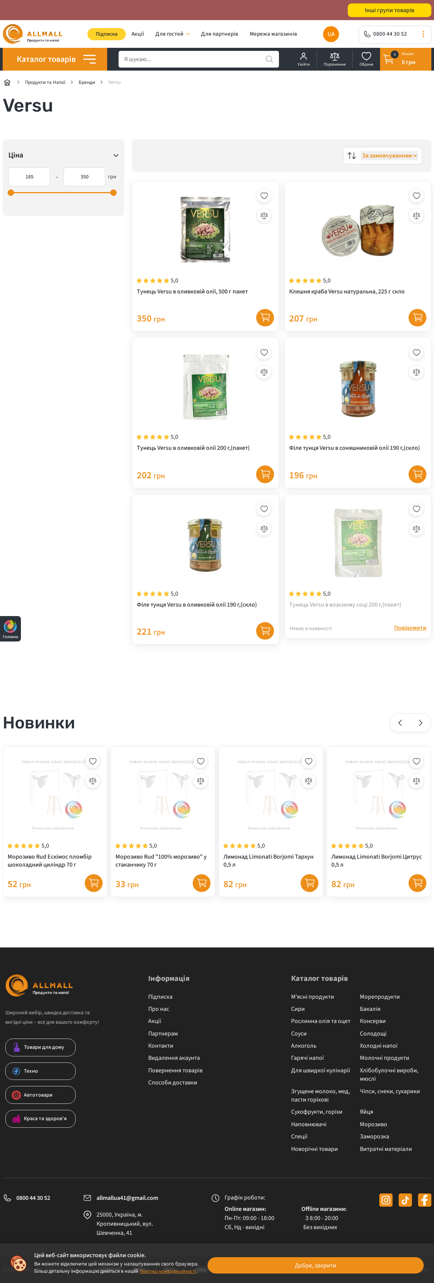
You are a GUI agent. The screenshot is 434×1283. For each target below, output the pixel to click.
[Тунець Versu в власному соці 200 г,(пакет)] (358, 570)
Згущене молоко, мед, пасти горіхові (320, 1095)
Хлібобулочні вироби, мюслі (389, 1074)
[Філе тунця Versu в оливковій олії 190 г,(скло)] (205, 570)
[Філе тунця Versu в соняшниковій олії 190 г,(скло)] (358, 409)
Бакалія (370, 1009)
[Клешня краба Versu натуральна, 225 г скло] (358, 248)
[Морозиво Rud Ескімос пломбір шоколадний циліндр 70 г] (55, 827)
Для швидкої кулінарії (320, 1070)
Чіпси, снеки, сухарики (390, 1091)
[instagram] (386, 1200)
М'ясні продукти (312, 997)
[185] (29, 179)
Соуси (299, 1033)
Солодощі (373, 1033)
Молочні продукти (384, 1058)
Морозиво (373, 1124)
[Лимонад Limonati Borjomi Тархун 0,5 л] (271, 827)
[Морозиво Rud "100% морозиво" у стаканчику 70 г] (163, 827)
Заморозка (374, 1136)
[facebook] (424, 1200)
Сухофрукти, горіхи (316, 1112)
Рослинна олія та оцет (320, 1021)
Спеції (299, 1136)
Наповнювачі (308, 1124)
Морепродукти (380, 997)
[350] (84, 179)
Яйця (366, 1112)
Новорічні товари (314, 1149)
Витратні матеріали (386, 1149)
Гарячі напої (307, 1058)
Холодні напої (379, 1046)
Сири (298, 1009)
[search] (199, 62)
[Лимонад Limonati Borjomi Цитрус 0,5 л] (379, 827)
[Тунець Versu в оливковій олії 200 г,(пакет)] (205, 409)
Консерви (373, 1021)
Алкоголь (304, 1046)
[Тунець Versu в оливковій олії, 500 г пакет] (205, 248)
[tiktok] (405, 1200)
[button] (401, 738)
